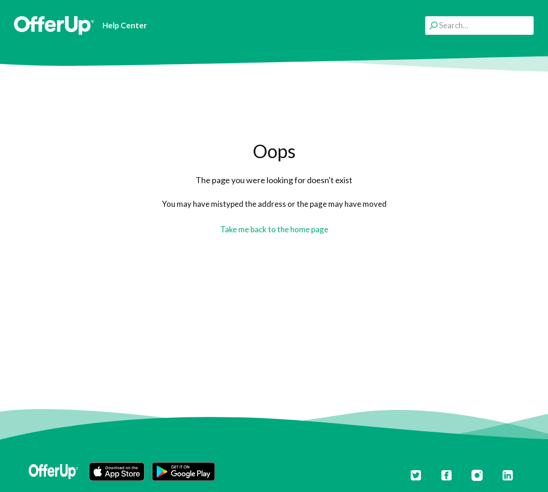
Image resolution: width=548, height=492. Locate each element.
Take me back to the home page (274, 229)
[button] (117, 471)
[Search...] (479, 25)
